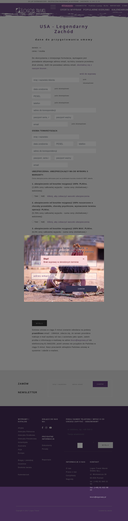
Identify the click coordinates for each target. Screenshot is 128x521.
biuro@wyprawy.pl (98, 497)
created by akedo (105, 510)
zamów (81, 289)
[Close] (83, 259)
